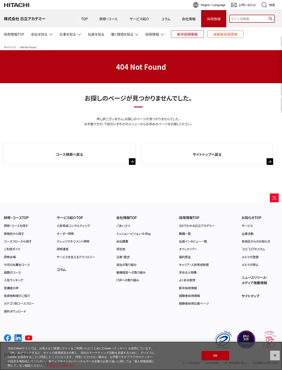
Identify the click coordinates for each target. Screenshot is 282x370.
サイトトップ (10, 47)
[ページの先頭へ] (274, 197)
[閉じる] (275, 355)
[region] (141, 356)
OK (215, 355)
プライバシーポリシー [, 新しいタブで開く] (60, 365)
